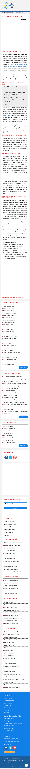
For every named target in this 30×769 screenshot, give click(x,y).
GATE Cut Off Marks (8, 431)
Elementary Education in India (11, 610)
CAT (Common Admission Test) (11, 386)
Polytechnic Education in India (11, 561)
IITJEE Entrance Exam (9, 348)
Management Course (9, 671)
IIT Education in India (9, 550)
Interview (6, 104)
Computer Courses (9, 655)
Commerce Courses (9, 653)
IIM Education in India (9, 558)
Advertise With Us (9, 752)
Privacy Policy (7, 760)
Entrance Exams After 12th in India (12, 297)
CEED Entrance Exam (8, 327)
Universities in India (10, 524)
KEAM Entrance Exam (8, 364)
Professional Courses (9, 685)
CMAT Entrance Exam (8, 334)
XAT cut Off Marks (7, 435)
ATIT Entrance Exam (8, 317)
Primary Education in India (10, 620)
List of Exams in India (9, 12)
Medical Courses (8, 677)
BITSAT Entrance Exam (9, 320)
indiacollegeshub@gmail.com (11, 741)
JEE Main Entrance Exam (9, 359)
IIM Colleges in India (9, 728)
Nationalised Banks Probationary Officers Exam (15, 402)
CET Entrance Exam (8, 329)
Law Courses (7, 669)
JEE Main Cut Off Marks (9, 442)
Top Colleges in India (9, 730)
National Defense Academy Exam (11, 400)
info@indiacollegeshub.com (11, 738)
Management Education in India (12, 545)
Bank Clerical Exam (8, 409)
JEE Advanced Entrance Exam (10, 357)
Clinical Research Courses (10, 658)
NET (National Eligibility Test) (10, 388)
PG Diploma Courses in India (11, 634)
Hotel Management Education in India (13, 572)
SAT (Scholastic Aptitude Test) (10, 381)
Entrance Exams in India (19, 12)
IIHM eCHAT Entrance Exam (10, 345)
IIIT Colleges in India (9, 725)
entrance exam (6, 115)
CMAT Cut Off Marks (8, 438)
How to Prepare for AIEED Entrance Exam (14, 261)
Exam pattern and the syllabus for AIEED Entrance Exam (14, 100)
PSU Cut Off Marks (8, 433)
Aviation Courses (8, 650)
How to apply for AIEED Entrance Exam (14, 95)
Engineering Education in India (11, 564)
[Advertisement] (15, 36)
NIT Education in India (9, 553)
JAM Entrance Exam (8, 355)
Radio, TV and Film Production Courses (14, 679)
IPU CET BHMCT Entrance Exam (11, 352)
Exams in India (8, 532)
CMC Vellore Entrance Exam (10, 336)
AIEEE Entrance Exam (8, 308)
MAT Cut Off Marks (8, 440)
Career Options (8, 527)
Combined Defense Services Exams (12, 393)
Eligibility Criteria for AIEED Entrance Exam (14, 92)
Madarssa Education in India (11, 615)
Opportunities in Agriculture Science (13, 618)
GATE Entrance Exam (8, 341)
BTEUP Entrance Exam (9, 322)
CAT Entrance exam (8, 324)
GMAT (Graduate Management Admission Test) (15, 411)
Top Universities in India (10, 733)
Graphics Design (22, 66)
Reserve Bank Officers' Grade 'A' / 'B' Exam (14, 407)
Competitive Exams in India (11, 373)
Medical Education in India (10, 566)
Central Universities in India (11, 580)
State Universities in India (10, 585)
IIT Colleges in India (9, 721)
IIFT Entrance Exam (8, 343)
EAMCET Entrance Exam (9, 338)
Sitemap (21, 760)
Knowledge (7, 535)
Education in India (9, 529)
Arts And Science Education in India (13, 542)
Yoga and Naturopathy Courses (12, 687)
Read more (23, 367)
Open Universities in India (10, 593)
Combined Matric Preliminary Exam (12, 395)
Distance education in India (11, 604)
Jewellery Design (12, 66)
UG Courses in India (9, 645)
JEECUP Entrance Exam (9, 362)
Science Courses (8, 682)
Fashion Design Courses (10, 663)
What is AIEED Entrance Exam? (12, 90)
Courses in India (8, 705)
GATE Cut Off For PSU (9, 428)
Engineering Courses (9, 661)
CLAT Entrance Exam (8, 331)
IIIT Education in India (9, 556)
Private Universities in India (11, 588)
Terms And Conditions (13, 758)
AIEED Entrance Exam (9, 306)
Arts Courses (7, 647)
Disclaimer (15, 760)
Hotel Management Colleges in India (13, 723)
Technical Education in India (11, 623)
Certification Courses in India (11, 632)
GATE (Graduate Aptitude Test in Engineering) (14, 379)
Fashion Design (18, 64)
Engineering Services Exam (10, 397)
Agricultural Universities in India (12, 591)
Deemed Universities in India (11, 583)
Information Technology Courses (12, 666)
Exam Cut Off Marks (9, 423)
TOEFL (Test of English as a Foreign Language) (15, 383)
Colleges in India (9, 521)
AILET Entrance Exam (8, 310)
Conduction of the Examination (11, 97)
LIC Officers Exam (7, 414)
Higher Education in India (10, 612)
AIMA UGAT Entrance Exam (10, 313)
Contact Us (6, 763)
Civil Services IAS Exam (9, 390)
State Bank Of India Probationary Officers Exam (15, 404)
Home (3, 12)
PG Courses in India (9, 642)
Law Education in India (9, 548)
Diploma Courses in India (10, 637)
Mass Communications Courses (12, 674)
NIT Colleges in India (9, 718)
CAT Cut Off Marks (8, 426)
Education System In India (10, 607)
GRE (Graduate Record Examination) (12, 376)
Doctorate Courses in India (10, 639)
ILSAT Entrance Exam (8, 350)
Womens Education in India (11, 569)
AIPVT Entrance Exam (8, 315)
